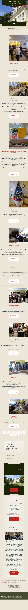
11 (6, 433)
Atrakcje (17, 580)
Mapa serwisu (7, 580)
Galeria (20, 580)
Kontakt (24, 580)
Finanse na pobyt (10, 455)
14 (16, 433)
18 (11, 435)
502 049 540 (17, 513)
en (15, 5)
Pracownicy (9, 451)
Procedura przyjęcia (11, 457)
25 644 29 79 (16, 512)
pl (12, 5)
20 (17, 435)
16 (22, 433)
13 (12, 433)
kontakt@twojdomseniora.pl (15, 514)
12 (9, 433)
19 (14, 435)
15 (19, 433)
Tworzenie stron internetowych (15, 587)
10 (3, 433)
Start (3, 580)
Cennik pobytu (10, 458)
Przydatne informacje (12, 582)
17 (25, 433)
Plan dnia (9, 453)
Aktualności (4, 582)
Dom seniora (12, 580)
